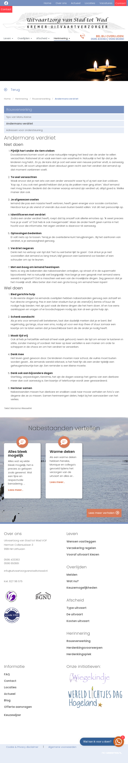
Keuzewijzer (12, 715)
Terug (12, 90)
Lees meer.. (15, 490)
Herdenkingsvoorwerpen (84, 648)
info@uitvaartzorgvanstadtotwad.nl (26, 570)
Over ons (61, 3)
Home (47, 3)
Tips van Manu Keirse (18, 117)
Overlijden (25, 38)
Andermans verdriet (19, 123)
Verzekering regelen (81, 548)
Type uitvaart (76, 608)
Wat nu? (72, 581)
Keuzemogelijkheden (81, 588)
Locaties (90, 3)
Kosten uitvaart (78, 621)
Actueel (75, 3)
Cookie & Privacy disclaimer (22, 747)
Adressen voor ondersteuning (24, 130)
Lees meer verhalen (104, 513)
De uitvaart (74, 614)
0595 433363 (99, 39)
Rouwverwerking (41, 98)
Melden (71, 575)
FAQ (7, 674)
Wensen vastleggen (81, 542)
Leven (8, 38)
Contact (120, 3)
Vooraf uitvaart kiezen (82, 554)
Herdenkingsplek (78, 654)
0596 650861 (116, 39)
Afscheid (43, 38)
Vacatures (106, 3)
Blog (7, 700)
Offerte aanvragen (18, 707)
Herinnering (62, 38)
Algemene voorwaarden (62, 747)
